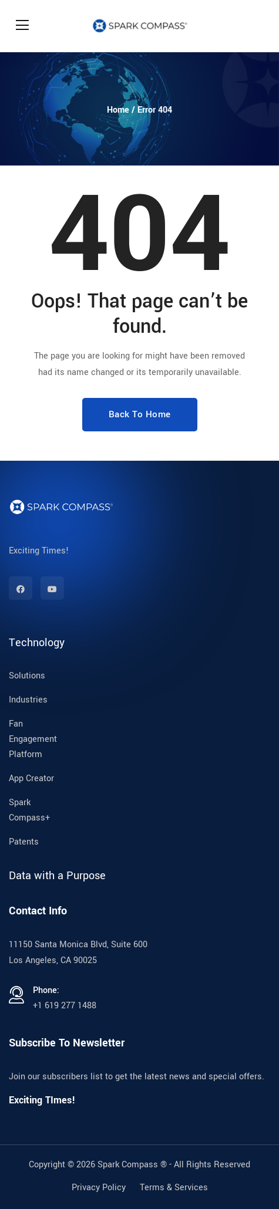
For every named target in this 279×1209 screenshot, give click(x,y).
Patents (24, 842)
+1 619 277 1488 (64, 1005)
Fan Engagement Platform (33, 739)
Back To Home (140, 414)
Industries (28, 700)
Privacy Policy (99, 1187)
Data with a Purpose (57, 875)
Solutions (27, 676)
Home (118, 110)
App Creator (31, 778)
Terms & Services (174, 1187)
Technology (37, 642)
